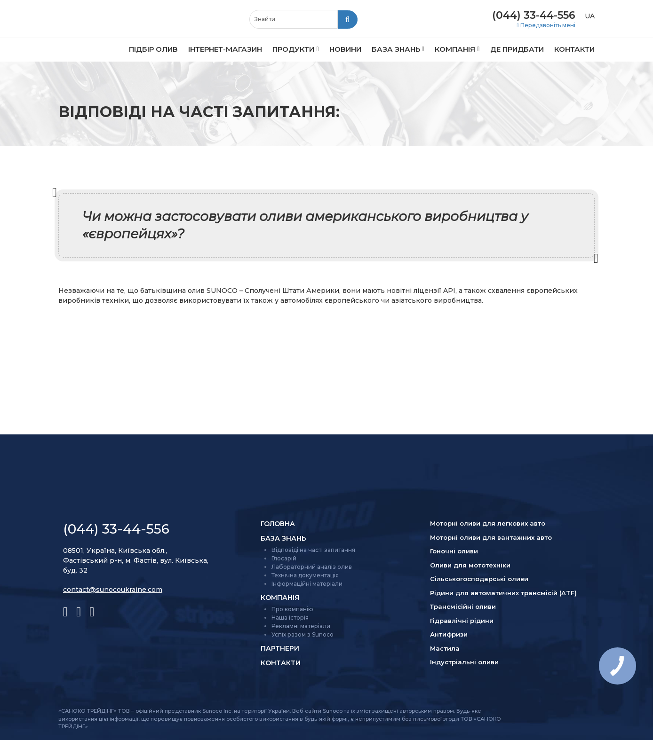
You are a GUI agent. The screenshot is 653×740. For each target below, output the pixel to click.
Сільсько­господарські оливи (479, 579)
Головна (278, 524)
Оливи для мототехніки (470, 565)
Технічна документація (305, 575)
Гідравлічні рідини (462, 620)
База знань (396, 49)
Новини (345, 49)
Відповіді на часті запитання (313, 549)
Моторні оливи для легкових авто (487, 523)
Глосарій (283, 558)
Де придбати (517, 49)
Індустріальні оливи (464, 662)
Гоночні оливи (454, 551)
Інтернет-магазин (225, 49)
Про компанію (292, 609)
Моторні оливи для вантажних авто (491, 537)
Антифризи (449, 634)
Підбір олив (153, 49)
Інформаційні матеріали (306, 583)
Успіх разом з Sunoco (302, 634)
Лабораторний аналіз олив (311, 566)
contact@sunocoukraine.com (112, 589)
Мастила (445, 648)
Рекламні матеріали (300, 626)
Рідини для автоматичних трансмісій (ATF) (503, 593)
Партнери (280, 648)
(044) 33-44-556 (533, 15)
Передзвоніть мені (547, 25)
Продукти (293, 49)
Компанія (455, 49)
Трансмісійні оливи (463, 606)
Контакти (574, 49)
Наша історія (290, 617)
